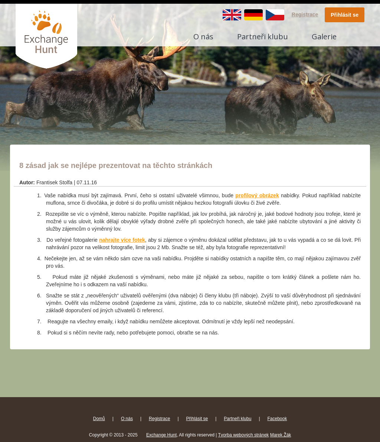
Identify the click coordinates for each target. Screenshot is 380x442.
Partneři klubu (262, 37)
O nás (203, 37)
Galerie (324, 37)
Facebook (277, 418)
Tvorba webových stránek (243, 435)
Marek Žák (280, 435)
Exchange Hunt (161, 435)
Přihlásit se (344, 15)
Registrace (305, 14)
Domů (99, 418)
